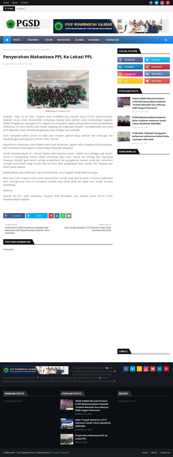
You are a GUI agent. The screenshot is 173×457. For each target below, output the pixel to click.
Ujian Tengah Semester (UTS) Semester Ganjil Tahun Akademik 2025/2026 (93, 422)
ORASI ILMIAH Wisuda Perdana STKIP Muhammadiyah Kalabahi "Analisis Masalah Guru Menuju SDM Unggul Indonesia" (148, 103)
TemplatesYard (27, 452)
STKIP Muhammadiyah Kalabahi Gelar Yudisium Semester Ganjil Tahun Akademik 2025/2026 (149, 120)
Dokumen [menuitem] (93, 39)
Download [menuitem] (112, 39)
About (15, 2)
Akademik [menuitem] (32, 39)
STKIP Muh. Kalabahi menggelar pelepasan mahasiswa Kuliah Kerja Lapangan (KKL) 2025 (150, 136)
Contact (24, 2)
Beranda (7, 49)
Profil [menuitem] (17, 39)
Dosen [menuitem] (48, 39)
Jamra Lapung (11, 63)
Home (6, 2)
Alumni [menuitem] (79, 39)
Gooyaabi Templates (59, 452)
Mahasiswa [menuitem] (63, 39)
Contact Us (165, 452)
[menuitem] (7, 40)
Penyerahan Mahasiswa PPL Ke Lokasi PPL (91, 437)
